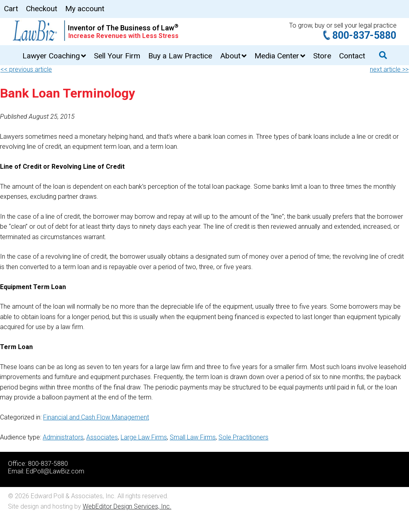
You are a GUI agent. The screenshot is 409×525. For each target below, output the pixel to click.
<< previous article (26, 69)
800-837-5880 (364, 35)
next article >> (389, 69)
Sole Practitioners (243, 437)
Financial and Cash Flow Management (96, 417)
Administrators (63, 437)
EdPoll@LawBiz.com (55, 471)
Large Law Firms (144, 437)
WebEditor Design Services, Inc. (127, 506)
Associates (102, 437)
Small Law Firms (193, 437)
